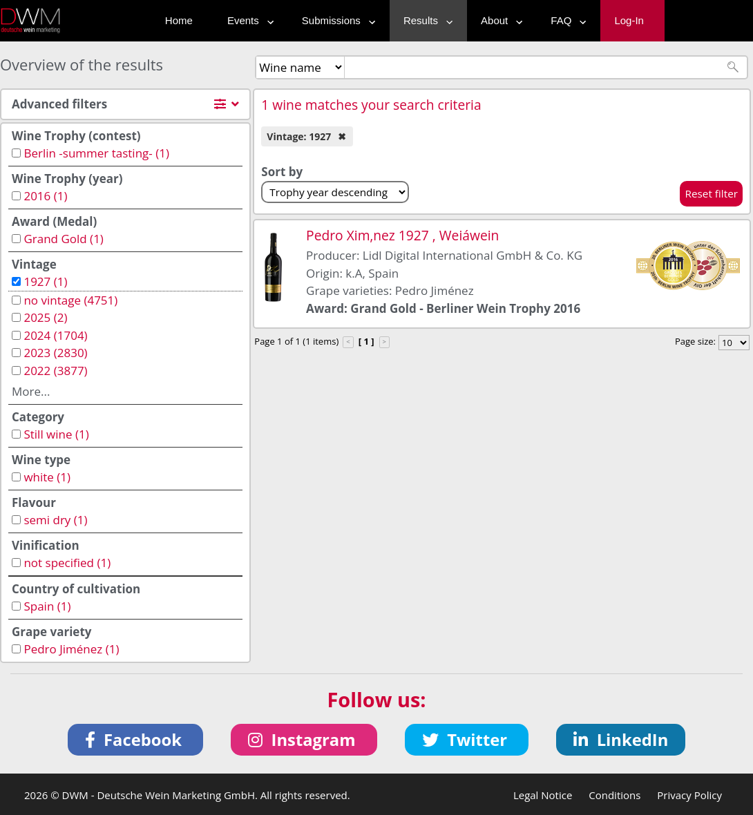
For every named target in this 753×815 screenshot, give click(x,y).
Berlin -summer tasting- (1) (96, 153)
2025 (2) (45, 317)
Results (424, 20)
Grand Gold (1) (63, 239)
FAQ (565, 20)
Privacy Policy (689, 795)
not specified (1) (67, 562)
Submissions (335, 20)
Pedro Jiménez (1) (71, 649)
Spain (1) (46, 606)
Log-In (629, 20)
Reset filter (711, 193)
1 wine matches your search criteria (371, 104)
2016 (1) (45, 196)
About (498, 20)
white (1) (46, 477)
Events (247, 20)
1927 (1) (45, 281)
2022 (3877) (55, 370)
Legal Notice (542, 795)
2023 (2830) (55, 353)
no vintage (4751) (70, 300)
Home (179, 20)
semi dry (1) (55, 520)
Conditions (614, 795)
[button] (136, 740)
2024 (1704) (55, 335)
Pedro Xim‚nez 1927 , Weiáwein (402, 235)
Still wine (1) (55, 434)
